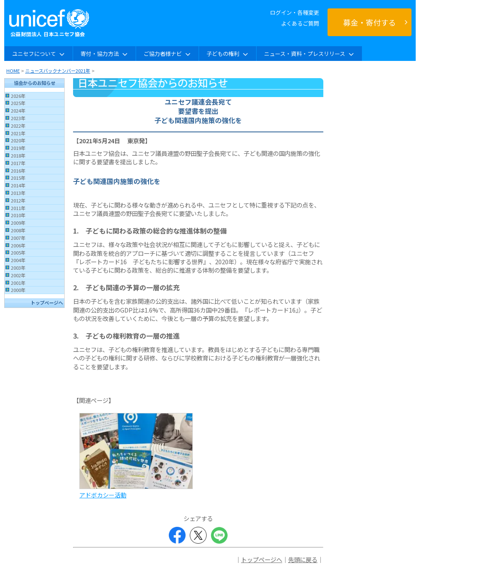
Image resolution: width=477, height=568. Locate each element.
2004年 (18, 260)
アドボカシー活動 (102, 495)
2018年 (18, 155)
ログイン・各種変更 (294, 12)
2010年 (18, 215)
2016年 (18, 170)
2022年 (18, 125)
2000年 (18, 290)
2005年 (18, 252)
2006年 (18, 245)
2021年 (18, 133)
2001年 (18, 282)
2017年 (18, 163)
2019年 (18, 148)
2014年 (18, 185)
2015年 (18, 177)
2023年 (18, 118)
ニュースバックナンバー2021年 (57, 70)
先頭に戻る (302, 559)
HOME (13, 70)
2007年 (18, 237)
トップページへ (47, 302)
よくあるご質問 (300, 23)
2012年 (18, 200)
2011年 (18, 208)
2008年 (18, 230)
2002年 (18, 275)
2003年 (18, 267)
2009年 (18, 222)
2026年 (18, 95)
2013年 (18, 192)
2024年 (18, 110)
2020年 (18, 140)
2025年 (18, 103)
